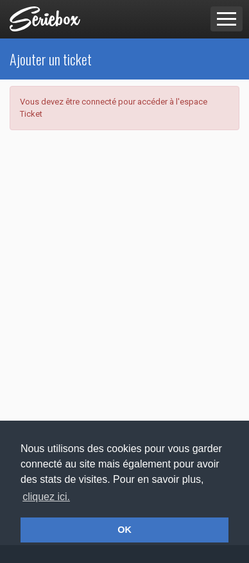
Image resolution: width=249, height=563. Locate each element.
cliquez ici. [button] (46, 496)
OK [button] (124, 530)
